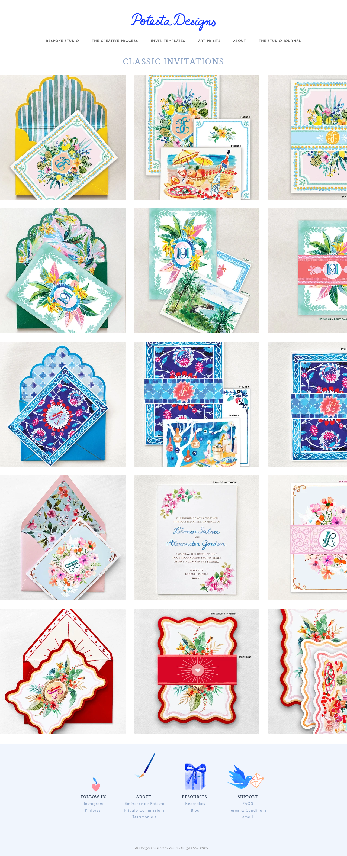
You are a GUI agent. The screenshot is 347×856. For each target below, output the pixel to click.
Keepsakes (195, 804)
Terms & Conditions (248, 811)
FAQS (247, 804)
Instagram (93, 804)
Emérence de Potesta (144, 804)
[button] (62, 41)
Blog (195, 811)
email (247, 817)
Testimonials (144, 817)
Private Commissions (144, 811)
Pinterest (93, 811)
